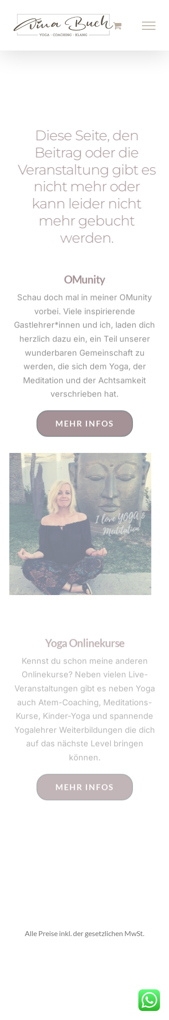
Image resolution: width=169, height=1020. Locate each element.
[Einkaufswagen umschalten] (117, 25)
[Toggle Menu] (149, 26)
